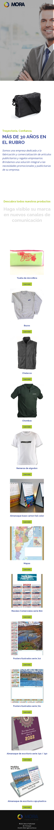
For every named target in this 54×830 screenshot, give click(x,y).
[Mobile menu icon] (50, 4)
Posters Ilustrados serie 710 (27, 658)
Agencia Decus (31, 828)
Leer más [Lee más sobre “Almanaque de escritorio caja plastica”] (27, 807)
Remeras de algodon (26, 468)
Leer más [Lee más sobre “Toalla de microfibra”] (27, 284)
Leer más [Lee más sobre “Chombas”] (27, 427)
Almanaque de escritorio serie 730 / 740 (27, 753)
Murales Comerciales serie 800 (27, 611)
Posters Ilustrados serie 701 (27, 706)
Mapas (27, 563)
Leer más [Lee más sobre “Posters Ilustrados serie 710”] (27, 665)
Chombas (27, 420)
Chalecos (27, 373)
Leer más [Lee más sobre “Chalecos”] (27, 379)
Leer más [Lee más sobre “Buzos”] (27, 332)
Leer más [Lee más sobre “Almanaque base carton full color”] (27, 522)
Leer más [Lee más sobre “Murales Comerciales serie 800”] (27, 617)
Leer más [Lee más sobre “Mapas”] (27, 569)
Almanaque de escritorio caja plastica (27, 801)
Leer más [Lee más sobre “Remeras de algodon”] (27, 474)
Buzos (27, 325)
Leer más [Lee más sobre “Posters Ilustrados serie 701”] (27, 712)
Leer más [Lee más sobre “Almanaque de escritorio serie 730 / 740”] (27, 760)
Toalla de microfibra (27, 278)
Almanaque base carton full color (27, 516)
